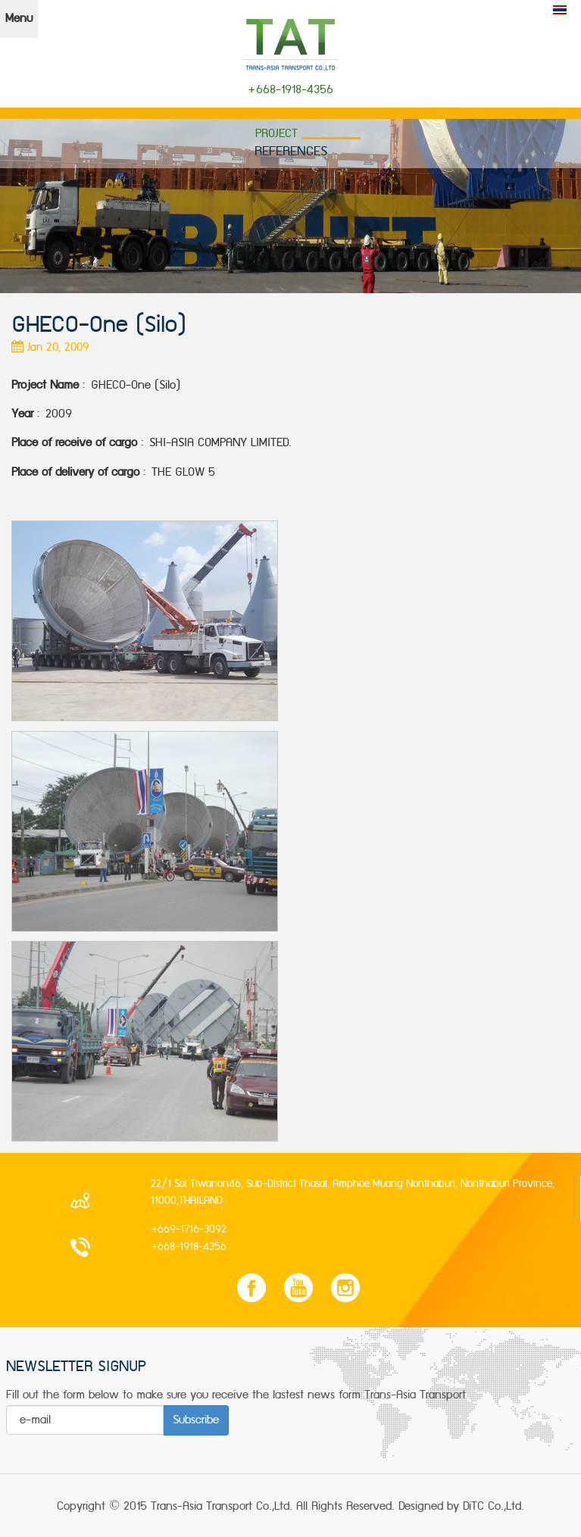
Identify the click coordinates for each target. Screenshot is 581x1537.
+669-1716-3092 (188, 1229)
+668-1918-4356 (188, 1247)
